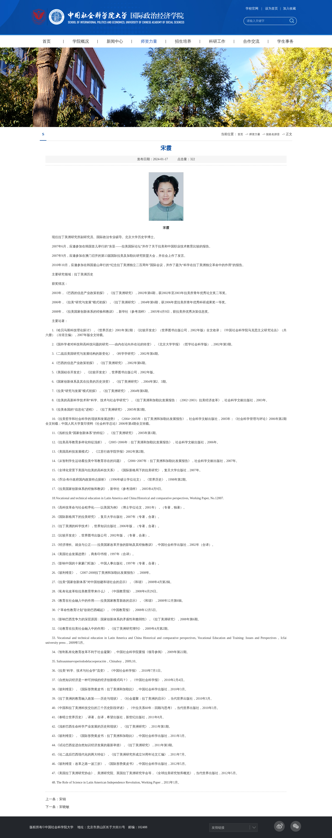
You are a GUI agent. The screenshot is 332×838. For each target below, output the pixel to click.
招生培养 (183, 41)
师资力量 (149, 41)
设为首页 (271, 8)
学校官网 (252, 8)
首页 (47, 41)
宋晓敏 (64, 807)
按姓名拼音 (273, 134)
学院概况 (81, 41)
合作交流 (251, 41)
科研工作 (217, 41)
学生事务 (285, 41)
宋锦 (62, 799)
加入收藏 (289, 8)
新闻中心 (115, 41)
